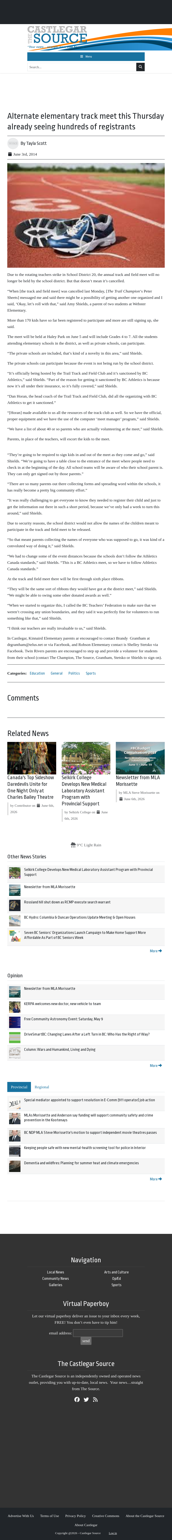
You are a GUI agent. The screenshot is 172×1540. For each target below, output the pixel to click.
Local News (55, 1272)
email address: (60, 1333)
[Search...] (82, 67)
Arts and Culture (116, 1272)
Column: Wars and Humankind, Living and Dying (60, 1049)
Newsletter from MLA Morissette (49, 887)
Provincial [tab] (19, 1087)
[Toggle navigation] (86, 56)
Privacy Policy (75, 1516)
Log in (113, 1533)
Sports (91, 673)
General (57, 673)
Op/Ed (116, 1278)
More (156, 951)
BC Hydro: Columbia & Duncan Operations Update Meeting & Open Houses (79, 917)
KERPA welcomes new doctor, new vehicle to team (62, 1004)
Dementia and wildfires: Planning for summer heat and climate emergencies (81, 1163)
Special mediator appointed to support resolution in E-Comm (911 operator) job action (89, 1100)
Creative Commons (105, 1516)
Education (37, 673)
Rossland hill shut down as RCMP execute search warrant (67, 902)
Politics (74, 673)
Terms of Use (49, 1516)
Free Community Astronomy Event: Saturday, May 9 (63, 1019)
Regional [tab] (42, 1087)
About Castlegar (86, 1525)
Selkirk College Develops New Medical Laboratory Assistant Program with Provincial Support (84, 791)
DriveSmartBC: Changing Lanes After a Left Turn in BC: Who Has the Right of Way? (87, 1034)
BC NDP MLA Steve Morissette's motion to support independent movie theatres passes (90, 1132)
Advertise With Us (21, 1516)
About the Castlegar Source (145, 1516)
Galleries (55, 1285)
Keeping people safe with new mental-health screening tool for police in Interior (85, 1148)
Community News (55, 1278)
